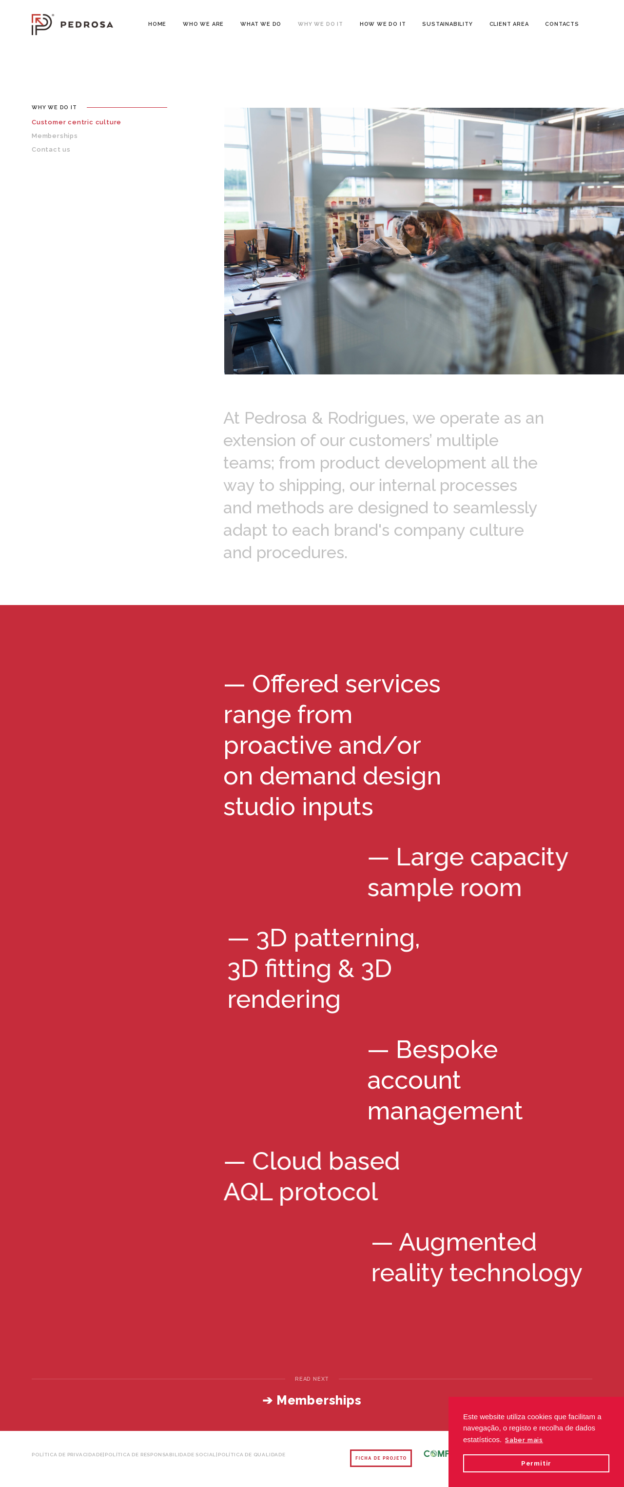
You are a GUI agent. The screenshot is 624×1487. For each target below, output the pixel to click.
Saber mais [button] (524, 1440)
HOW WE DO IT (383, 24)
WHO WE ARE (203, 24)
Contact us (51, 149)
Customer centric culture (76, 122)
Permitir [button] (536, 1463)
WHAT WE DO (260, 24)
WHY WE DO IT (320, 24)
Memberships (55, 135)
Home (157, 24)
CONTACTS (562, 24)
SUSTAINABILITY (447, 24)
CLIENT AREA (509, 24)
